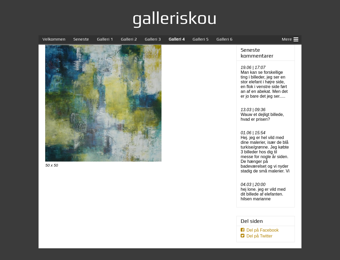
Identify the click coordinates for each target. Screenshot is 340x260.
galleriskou (174, 17)
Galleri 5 (201, 39)
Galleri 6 (224, 39)
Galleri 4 (177, 39)
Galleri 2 (129, 39)
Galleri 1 (105, 39)
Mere (290, 38)
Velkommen (53, 39)
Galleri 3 (153, 39)
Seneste (81, 39)
